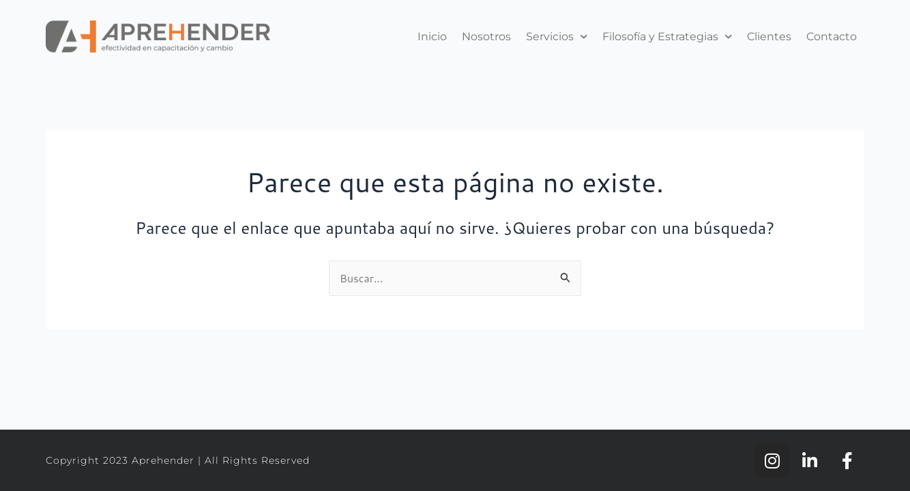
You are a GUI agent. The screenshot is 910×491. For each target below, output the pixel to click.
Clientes (769, 36)
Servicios (556, 36)
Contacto (831, 36)
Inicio (432, 36)
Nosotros (486, 36)
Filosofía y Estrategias (667, 36)
